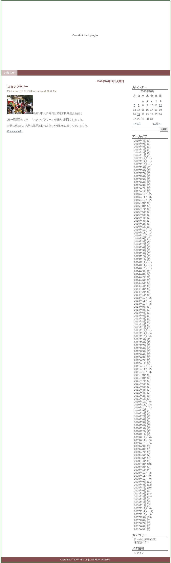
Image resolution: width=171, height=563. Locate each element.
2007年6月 (140, 526)
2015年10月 (141, 235)
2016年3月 (140, 220)
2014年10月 (141, 268)
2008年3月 (140, 499)
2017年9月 (140, 167)
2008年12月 (141, 472)
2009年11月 (141, 440)
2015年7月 (140, 244)
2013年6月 (140, 312)
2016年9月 (140, 202)
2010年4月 (140, 425)
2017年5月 (140, 179)
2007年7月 (140, 523)
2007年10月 (141, 514)
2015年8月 (140, 241)
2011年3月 (140, 392)
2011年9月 (140, 374)
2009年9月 (140, 446)
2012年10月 (141, 336)
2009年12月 (141, 437)
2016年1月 (140, 226)
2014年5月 (140, 283)
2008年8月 (140, 484)
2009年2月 (140, 466)
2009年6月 (140, 454)
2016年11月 (141, 197)
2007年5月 (140, 529)
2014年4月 (140, 285)
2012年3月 (140, 357)
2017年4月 (140, 182)
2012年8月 (140, 342)
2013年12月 (141, 297)
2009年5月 (140, 457)
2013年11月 (141, 300)
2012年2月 (140, 360)
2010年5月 (140, 422)
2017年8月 (140, 170)
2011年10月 (141, 371)
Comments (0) (14, 131)
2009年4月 (140, 460)
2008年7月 (140, 487)
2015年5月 (140, 250)
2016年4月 (140, 217)
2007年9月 (140, 517)
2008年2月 (140, 502)
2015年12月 (141, 229)
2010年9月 (140, 410)
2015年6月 (140, 247)
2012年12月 (141, 330)
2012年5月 (140, 351)
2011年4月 (140, 389)
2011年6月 (140, 383)
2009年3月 (140, 463)
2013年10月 (141, 303)
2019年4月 (140, 140)
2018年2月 (140, 152)
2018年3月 (140, 149)
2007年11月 (141, 511)
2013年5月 (140, 315)
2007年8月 (140, 520)
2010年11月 (141, 404)
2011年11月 (141, 368)
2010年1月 (140, 434)
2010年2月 (140, 431)
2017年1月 (140, 191)
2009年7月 (140, 452)
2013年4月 (140, 318)
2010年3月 (140, 428)
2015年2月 (140, 256)
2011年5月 (140, 386)
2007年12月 (141, 508)
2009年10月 (141, 443)
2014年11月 (141, 265)
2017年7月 (140, 173)
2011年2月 (140, 395)
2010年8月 (140, 413)
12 (160, 105)
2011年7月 (140, 380)
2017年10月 (141, 164)
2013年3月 (140, 321)
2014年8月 (140, 274)
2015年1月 (140, 259)
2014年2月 (140, 291)
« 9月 (138, 123)
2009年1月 (140, 469)
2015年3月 (140, 253)
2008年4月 (140, 496)
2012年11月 (141, 333)
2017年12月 (141, 158)
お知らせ (9, 72)
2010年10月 (141, 407)
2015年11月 (141, 232)
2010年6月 (140, 419)
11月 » (156, 123)
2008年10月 (141, 478)
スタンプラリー (17, 86)
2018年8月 (140, 146)
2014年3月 (140, 288)
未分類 (138, 542)
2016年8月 (140, 205)
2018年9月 (140, 143)
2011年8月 (140, 377)
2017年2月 (140, 188)
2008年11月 (141, 475)
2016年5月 (140, 214)
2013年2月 (140, 324)
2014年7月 (140, 277)
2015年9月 (140, 238)
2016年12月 (141, 194)
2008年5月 (140, 493)
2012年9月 (140, 339)
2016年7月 (140, 208)
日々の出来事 (25, 91)
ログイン (139, 552)
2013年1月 (140, 327)
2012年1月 (140, 363)
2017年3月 (140, 185)
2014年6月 (140, 280)
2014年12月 (141, 262)
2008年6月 (140, 490)
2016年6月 (140, 211)
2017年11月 (141, 161)
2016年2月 (140, 223)
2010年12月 (141, 401)
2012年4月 (140, 354)
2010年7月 (140, 416)
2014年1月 (140, 294)
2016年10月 (141, 199)
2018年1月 (140, 155)
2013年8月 (140, 309)
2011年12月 (141, 366)
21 (138, 114)
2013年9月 (140, 306)
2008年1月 (140, 505)
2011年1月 (140, 398)
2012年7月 (140, 345)
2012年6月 (140, 348)
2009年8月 (140, 449)
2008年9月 (140, 481)
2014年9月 (140, 271)
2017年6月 (140, 176)
